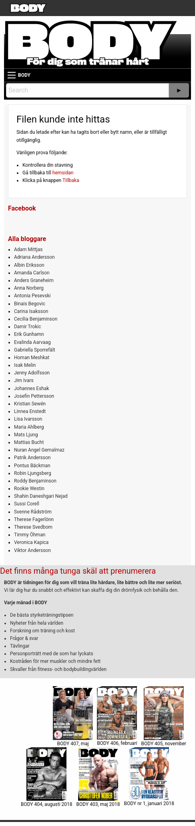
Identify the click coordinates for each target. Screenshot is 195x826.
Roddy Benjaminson (35, 481)
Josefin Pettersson (34, 396)
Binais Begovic (29, 304)
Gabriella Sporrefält (34, 350)
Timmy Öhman (29, 535)
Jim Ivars (24, 380)
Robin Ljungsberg (32, 473)
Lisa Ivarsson (28, 419)
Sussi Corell (26, 504)
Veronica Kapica (31, 542)
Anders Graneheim (34, 280)
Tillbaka (70, 180)
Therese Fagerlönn (34, 519)
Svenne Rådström (33, 512)
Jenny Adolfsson (32, 373)
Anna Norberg (29, 288)
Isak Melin (25, 365)
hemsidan (63, 173)
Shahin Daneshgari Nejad (41, 496)
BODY (24, 75)
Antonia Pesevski (32, 296)
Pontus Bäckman (32, 465)
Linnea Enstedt (30, 411)
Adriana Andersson (34, 257)
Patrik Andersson (32, 457)
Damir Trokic (27, 326)
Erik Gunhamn (29, 334)
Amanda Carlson (32, 273)
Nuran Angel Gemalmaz (39, 450)
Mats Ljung (26, 435)
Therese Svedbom (33, 527)
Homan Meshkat (31, 357)
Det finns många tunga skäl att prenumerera (78, 571)
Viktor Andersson (32, 550)
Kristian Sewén (30, 404)
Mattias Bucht (29, 442)
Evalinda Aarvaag (32, 342)
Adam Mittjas (28, 249)
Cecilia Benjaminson (35, 319)
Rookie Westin (29, 488)
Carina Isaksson (31, 311)
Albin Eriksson (29, 265)
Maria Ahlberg (29, 427)
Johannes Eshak (31, 388)
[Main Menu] (12, 75)
